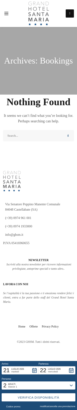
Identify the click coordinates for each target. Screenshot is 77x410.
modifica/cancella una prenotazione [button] (56, 406)
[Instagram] (35, 333)
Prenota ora (69, 13)
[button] (20, 370)
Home (21, 326)
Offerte (34, 326)
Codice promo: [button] (11, 406)
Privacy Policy (50, 326)
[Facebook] (41, 333)
